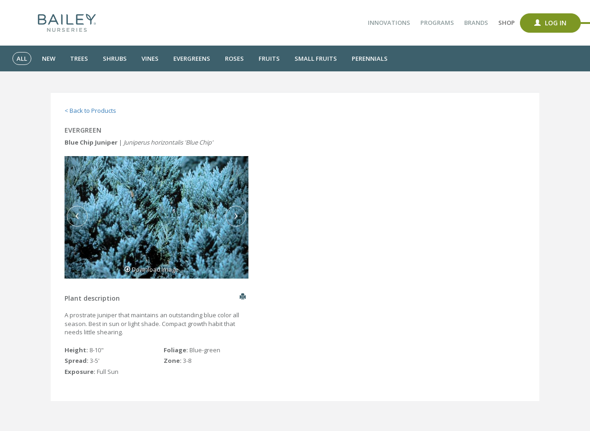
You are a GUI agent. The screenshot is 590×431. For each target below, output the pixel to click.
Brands (476, 22)
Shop (506, 22)
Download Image (151, 269)
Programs (437, 22)
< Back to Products (90, 110)
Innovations (389, 22)
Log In (550, 22)
